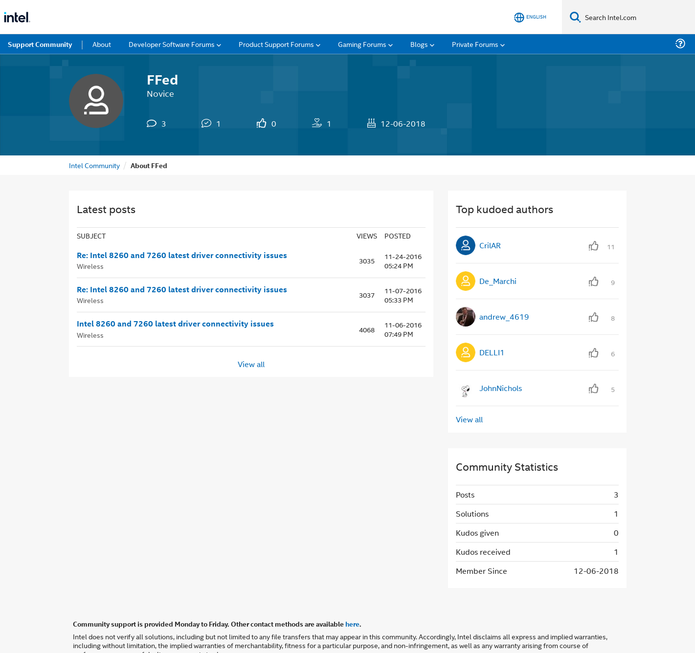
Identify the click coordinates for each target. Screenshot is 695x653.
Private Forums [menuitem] (475, 44)
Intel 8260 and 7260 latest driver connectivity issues (175, 323)
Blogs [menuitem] (419, 44)
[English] (530, 17)
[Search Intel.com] (638, 17)
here (352, 623)
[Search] (575, 17)
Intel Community (94, 165)
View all (251, 363)
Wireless (90, 266)
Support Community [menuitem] (40, 44)
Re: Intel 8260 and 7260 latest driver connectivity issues (182, 255)
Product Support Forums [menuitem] (276, 44)
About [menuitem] (101, 44)
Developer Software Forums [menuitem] (172, 44)
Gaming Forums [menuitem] (362, 44)
